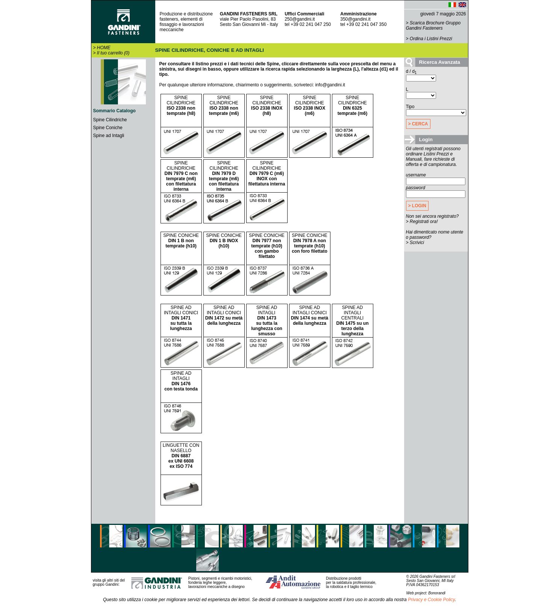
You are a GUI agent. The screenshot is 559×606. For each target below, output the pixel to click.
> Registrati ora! (422, 221)
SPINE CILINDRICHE (181, 105)
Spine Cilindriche (110, 119)
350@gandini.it (355, 19)
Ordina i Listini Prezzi (431, 38)
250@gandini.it (300, 19)
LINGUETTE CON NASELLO (181, 456)
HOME (104, 47)
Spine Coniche (108, 127)
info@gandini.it (330, 84)
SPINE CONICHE (181, 241)
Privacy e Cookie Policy (431, 599)
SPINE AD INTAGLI (266, 320)
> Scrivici (415, 242)
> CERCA (418, 124)
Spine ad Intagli (108, 135)
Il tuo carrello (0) (113, 53)
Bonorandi (436, 593)
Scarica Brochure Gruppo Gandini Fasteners (433, 25)
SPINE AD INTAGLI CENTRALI (352, 320)
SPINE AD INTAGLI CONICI (181, 318)
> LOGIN (417, 205)
